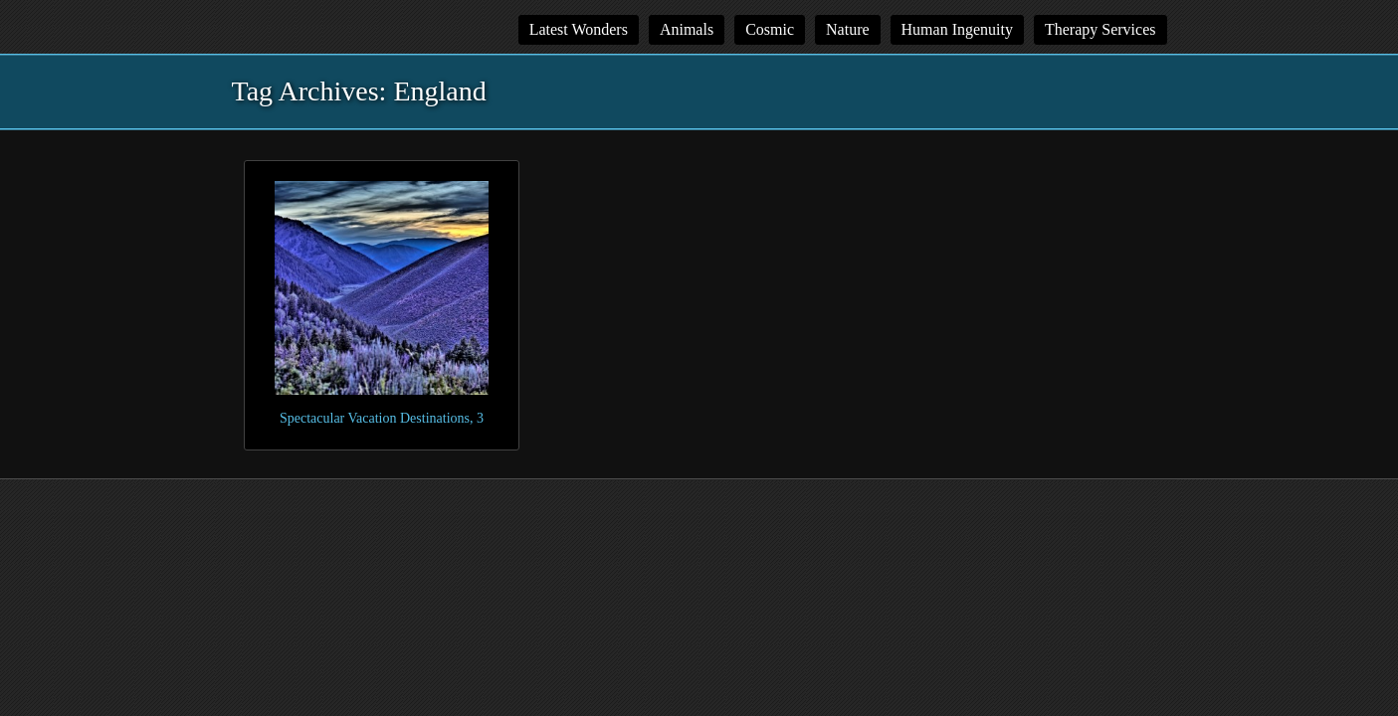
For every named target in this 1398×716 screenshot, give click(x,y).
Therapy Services (1100, 29)
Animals (686, 29)
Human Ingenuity (957, 29)
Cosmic (769, 29)
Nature (848, 29)
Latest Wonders (578, 29)
